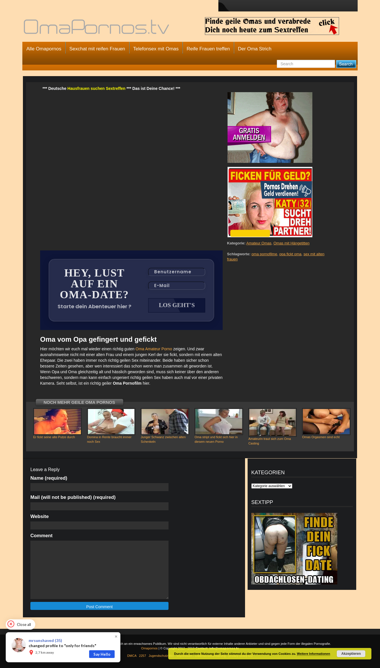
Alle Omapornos (43, 49)
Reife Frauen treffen (208, 49)
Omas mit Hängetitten (291, 243)
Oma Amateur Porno (154, 349)
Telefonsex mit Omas (156, 49)
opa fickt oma (290, 254)
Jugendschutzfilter (161, 655)
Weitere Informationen (313, 653)
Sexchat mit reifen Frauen (97, 49)
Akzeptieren (351, 654)
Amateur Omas (258, 243)
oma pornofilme (264, 254)
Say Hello (101, 654)
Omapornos (149, 648)
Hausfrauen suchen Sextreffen (96, 88)
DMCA (131, 655)
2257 (142, 655)
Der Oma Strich (254, 49)
